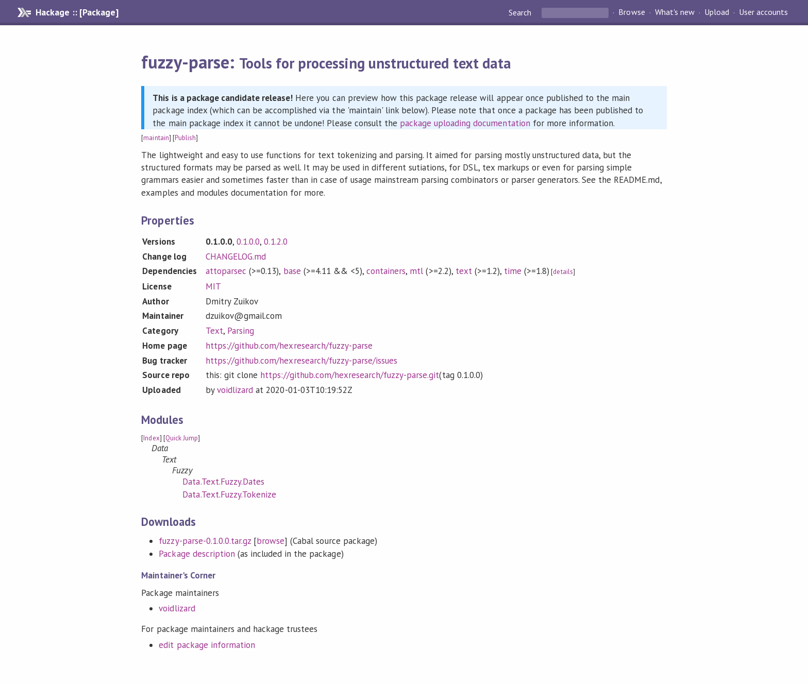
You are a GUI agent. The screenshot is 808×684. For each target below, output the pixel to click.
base (292, 271)
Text (214, 330)
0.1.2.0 (275, 241)
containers (386, 271)
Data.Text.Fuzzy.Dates (223, 481)
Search (521, 12)
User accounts (763, 12)
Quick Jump (181, 438)
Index (151, 438)
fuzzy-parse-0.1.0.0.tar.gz (205, 540)
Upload (716, 12)
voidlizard (235, 390)
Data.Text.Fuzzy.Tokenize (229, 494)
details (563, 271)
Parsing (240, 330)
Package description (196, 553)
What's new (675, 12)
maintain (156, 137)
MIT (213, 286)
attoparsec (226, 271)
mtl (416, 271)
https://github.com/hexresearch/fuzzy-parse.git (349, 375)
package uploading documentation (465, 123)
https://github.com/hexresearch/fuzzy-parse (289, 345)
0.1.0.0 (248, 241)
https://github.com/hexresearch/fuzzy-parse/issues (301, 360)
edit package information (207, 645)
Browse (631, 12)
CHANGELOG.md (236, 256)
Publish (185, 137)
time (512, 271)
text (464, 271)
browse (270, 540)
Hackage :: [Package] (77, 12)
